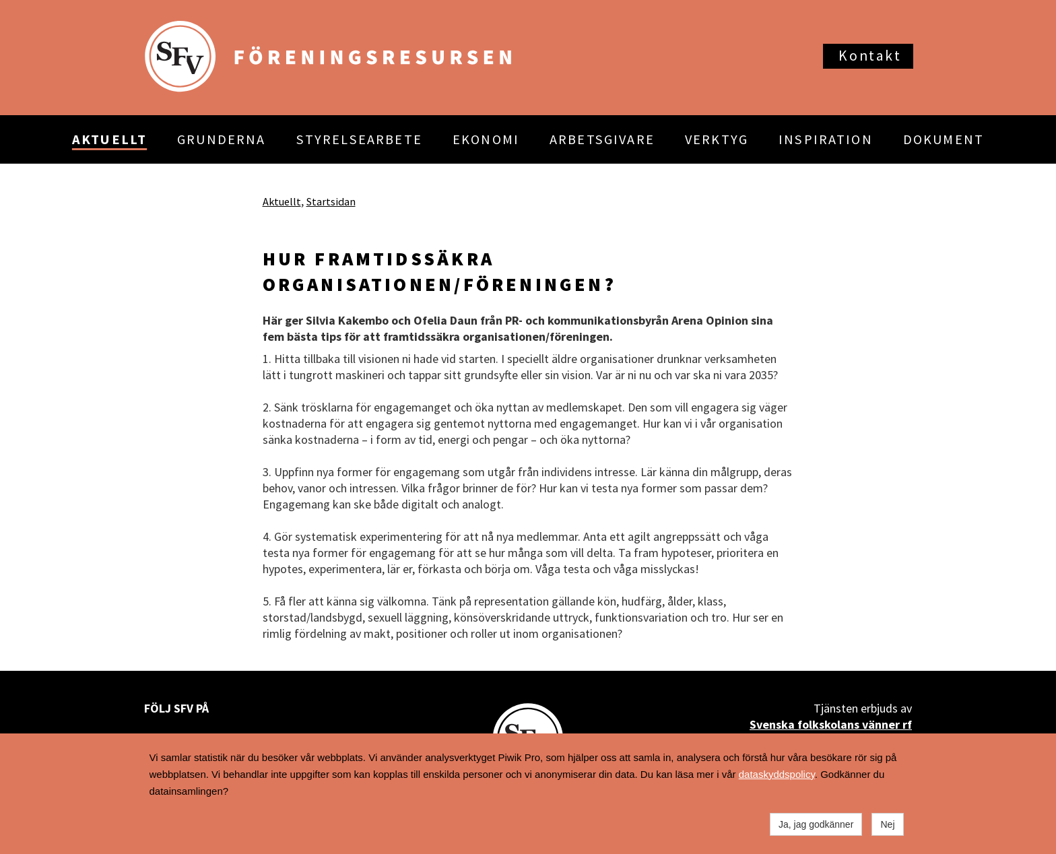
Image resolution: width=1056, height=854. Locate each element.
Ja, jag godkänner (816, 824)
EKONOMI (486, 139)
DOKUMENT (943, 139)
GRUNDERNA (221, 139)
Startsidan (331, 201)
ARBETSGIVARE (602, 139)
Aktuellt (282, 201)
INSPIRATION (826, 139)
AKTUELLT (109, 139)
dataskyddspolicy (777, 774)
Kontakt (869, 55)
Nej (887, 824)
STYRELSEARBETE (359, 139)
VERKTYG (716, 139)
